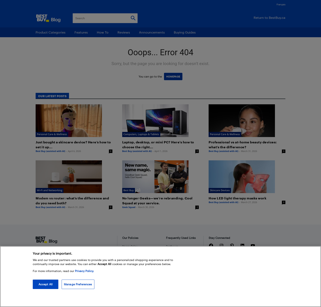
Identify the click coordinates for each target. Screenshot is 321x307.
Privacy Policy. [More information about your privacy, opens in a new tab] (84, 271)
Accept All (45, 284)
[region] (160, 276)
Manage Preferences (78, 284)
